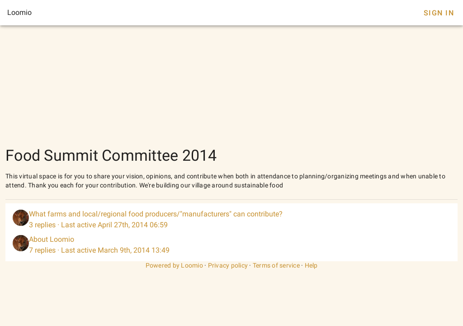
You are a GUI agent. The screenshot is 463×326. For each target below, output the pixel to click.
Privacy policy (228, 265)
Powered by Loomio (174, 265)
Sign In (439, 13)
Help (311, 265)
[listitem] (231, 219)
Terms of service (276, 265)
